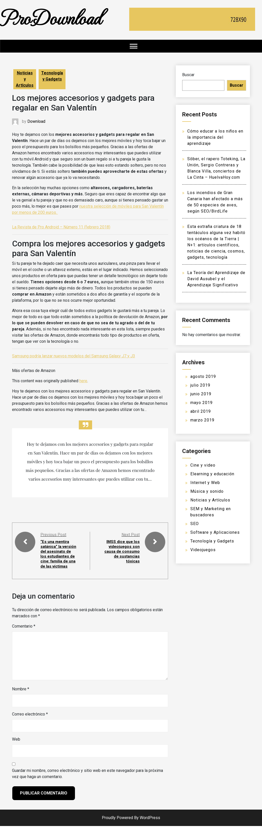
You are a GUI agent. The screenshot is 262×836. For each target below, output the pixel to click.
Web (16, 749)
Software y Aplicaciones (215, 532)
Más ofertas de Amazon (33, 370)
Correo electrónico (30, 724)
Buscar (188, 74)
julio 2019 (200, 385)
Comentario (23, 636)
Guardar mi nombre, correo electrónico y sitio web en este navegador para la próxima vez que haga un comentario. (87, 783)
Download (36, 121)
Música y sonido (207, 491)
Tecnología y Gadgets (52, 76)
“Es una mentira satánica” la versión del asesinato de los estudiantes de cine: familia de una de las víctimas (56, 558)
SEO (194, 523)
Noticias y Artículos (25, 79)
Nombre (20, 699)
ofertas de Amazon (47, 335)
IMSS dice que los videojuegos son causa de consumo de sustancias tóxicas (123, 554)
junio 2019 (200, 393)
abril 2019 (200, 411)
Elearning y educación (212, 473)
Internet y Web (205, 482)
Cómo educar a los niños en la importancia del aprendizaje (215, 137)
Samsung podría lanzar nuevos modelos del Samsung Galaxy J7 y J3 (73, 356)
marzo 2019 (202, 420)
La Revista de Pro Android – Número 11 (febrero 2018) (61, 227)
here (83, 380)
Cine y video (202, 465)
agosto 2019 (203, 376)
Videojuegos (203, 549)
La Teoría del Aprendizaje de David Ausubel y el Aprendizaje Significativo (216, 278)
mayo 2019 (201, 402)
